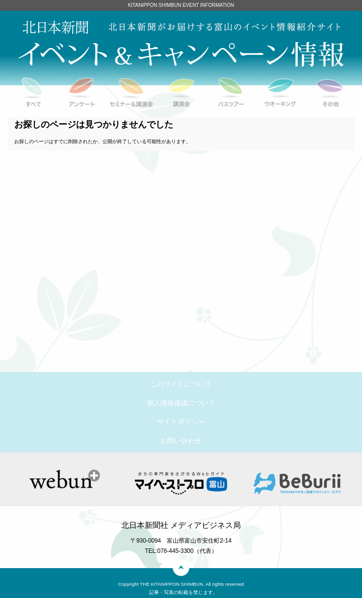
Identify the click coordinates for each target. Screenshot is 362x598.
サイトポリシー (181, 421)
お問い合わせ (181, 441)
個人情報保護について (181, 403)
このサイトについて (181, 384)
